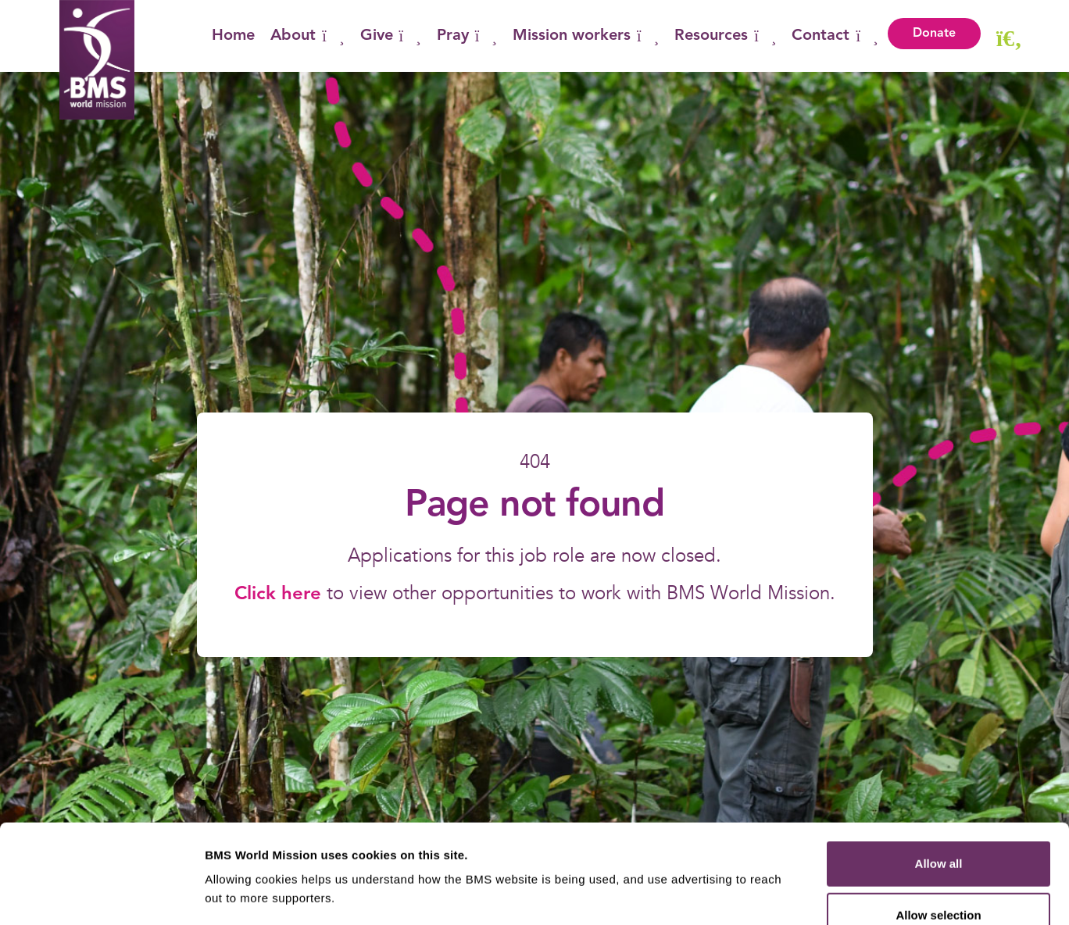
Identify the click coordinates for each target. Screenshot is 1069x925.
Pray (467, 36)
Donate (934, 33)
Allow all (939, 770)
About (307, 36)
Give (390, 36)
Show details (820, 894)
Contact (835, 36)
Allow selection (938, 822)
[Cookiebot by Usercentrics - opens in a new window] (101, 894)
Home (233, 36)
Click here (280, 594)
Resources (725, 36)
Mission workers (586, 36)
